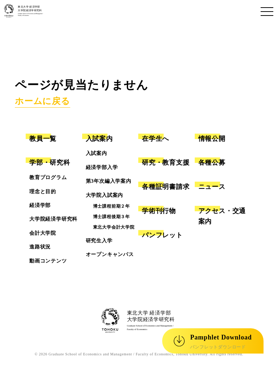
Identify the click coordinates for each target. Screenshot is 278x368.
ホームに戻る (42, 101)
